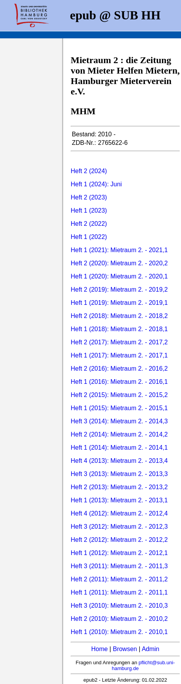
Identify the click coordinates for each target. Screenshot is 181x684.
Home (99, 649)
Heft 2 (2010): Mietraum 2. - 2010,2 (119, 618)
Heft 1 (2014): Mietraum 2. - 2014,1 (119, 447)
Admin (150, 649)
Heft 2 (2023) (89, 197)
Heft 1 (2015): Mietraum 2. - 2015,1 (119, 408)
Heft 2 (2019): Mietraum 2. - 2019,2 (119, 289)
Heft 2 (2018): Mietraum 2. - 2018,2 (119, 316)
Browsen (125, 649)
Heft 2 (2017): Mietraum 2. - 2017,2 (119, 342)
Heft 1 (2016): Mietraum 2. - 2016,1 (119, 381)
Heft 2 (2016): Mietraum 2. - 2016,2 (119, 368)
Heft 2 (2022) (89, 223)
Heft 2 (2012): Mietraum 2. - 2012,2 (119, 539)
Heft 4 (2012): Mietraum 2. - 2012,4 (119, 513)
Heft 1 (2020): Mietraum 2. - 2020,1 (119, 276)
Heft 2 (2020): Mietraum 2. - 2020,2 (119, 263)
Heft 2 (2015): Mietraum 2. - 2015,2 (119, 395)
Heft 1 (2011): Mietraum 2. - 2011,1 (119, 592)
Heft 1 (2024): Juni (96, 184)
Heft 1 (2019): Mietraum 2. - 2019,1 (119, 302)
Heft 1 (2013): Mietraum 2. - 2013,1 (119, 500)
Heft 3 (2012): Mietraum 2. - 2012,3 (119, 526)
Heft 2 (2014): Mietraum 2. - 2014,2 (119, 434)
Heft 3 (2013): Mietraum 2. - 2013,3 (119, 474)
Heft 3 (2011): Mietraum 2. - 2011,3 (119, 566)
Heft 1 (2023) (89, 210)
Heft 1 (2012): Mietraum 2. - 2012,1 (119, 553)
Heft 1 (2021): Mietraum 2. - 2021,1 (119, 250)
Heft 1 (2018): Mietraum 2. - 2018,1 (119, 329)
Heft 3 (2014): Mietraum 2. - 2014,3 (119, 421)
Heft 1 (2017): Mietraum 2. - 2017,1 (119, 355)
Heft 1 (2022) (89, 237)
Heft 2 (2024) (89, 171)
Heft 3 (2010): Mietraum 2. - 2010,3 (119, 605)
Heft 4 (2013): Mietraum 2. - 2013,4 (119, 460)
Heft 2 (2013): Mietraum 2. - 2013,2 (119, 487)
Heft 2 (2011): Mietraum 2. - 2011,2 (119, 579)
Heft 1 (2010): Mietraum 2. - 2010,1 (119, 632)
